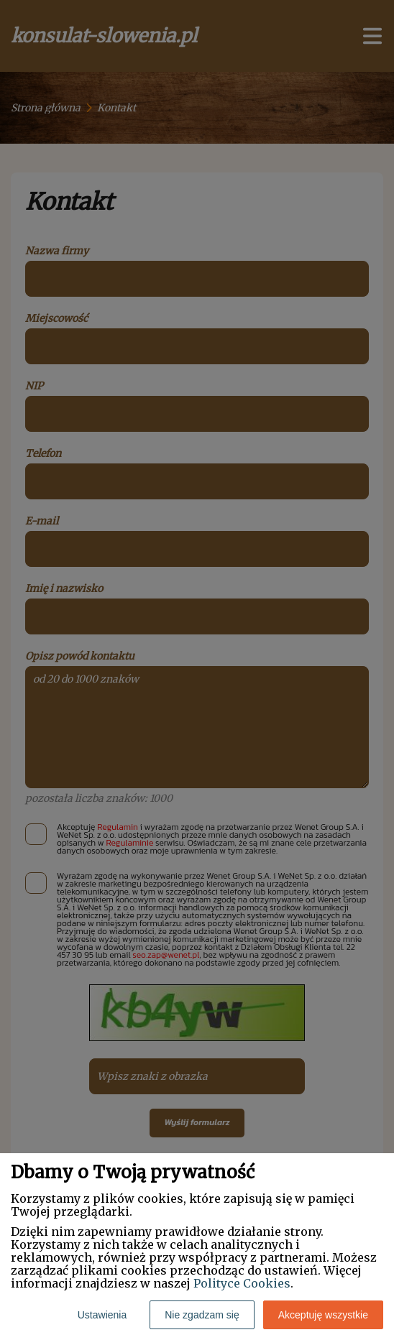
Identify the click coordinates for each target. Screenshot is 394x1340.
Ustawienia (102, 1315)
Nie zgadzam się (202, 1315)
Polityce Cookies (241, 1283)
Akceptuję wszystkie (323, 1315)
